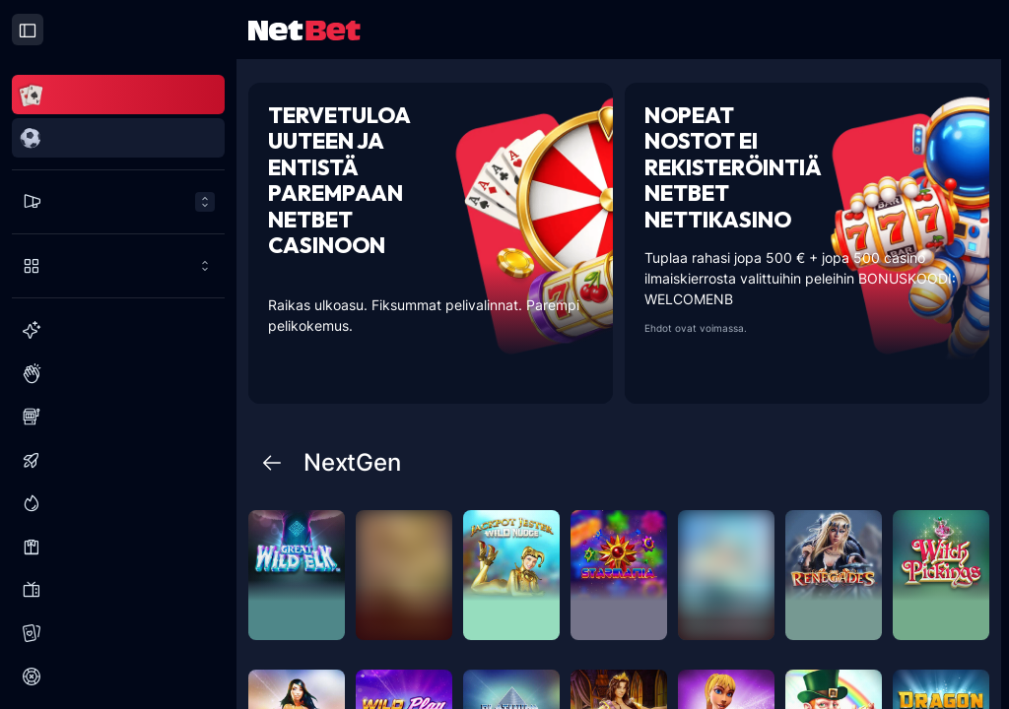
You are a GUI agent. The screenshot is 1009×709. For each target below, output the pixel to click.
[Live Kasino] (118, 546)
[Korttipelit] (118, 633)
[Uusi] (118, 330)
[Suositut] (118, 373)
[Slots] (118, 416)
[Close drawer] (27, 29)
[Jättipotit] (118, 503)
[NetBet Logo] (304, 29)
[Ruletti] (118, 676)
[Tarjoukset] (118, 202)
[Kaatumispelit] (118, 460)
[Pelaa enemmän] (118, 266)
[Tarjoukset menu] (118, 202)
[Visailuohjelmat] (118, 590)
